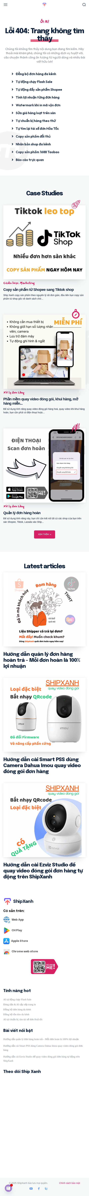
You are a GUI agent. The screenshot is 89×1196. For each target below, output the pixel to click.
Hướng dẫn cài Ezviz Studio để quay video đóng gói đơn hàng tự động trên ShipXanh (43, 871)
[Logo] (44, 920)
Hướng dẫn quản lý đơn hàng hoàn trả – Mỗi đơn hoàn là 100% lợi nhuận (41, 660)
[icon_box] (34, 73)
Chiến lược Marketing (19, 283)
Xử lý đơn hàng (13, 393)
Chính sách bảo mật (69, 1183)
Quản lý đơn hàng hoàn (22, 513)
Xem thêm (44, 534)
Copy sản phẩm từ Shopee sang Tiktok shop (38, 290)
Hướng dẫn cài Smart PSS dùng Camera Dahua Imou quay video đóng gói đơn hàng (42, 765)
